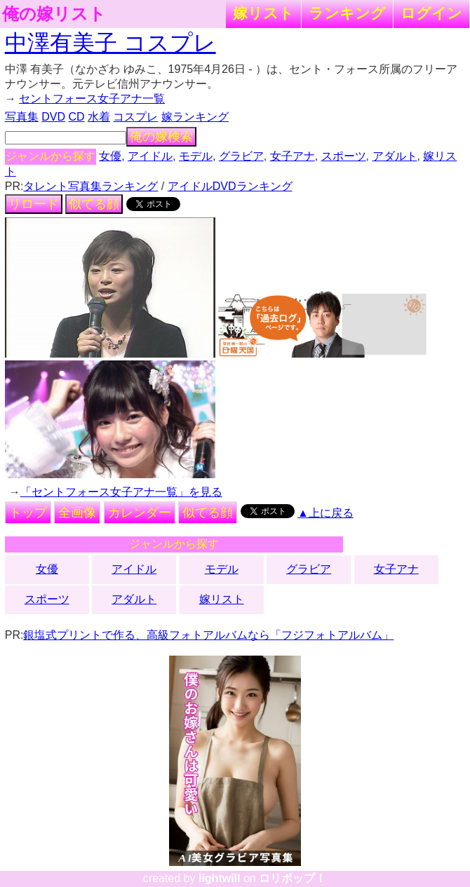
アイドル (150, 156)
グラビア (241, 156)
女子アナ (292, 156)
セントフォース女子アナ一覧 (92, 98)
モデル (196, 156)
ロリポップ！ (292, 878)
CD (76, 117)
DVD (53, 117)
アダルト (394, 156)
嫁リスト (263, 13)
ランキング (347, 13)
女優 (110, 156)
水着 (99, 117)
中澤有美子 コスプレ (110, 42)
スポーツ (343, 156)
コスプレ (135, 117)
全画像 (77, 513)
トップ (28, 513)
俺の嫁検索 (161, 137)
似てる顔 (94, 204)
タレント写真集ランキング (90, 186)
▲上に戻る (325, 513)
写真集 (22, 117)
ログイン (431, 13)
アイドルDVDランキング (230, 186)
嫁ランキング (195, 117)
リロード (33, 204)
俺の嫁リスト (54, 14)
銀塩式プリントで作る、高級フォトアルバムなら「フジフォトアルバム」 (208, 635)
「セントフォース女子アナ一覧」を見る (121, 492)
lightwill (220, 878)
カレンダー (139, 513)
